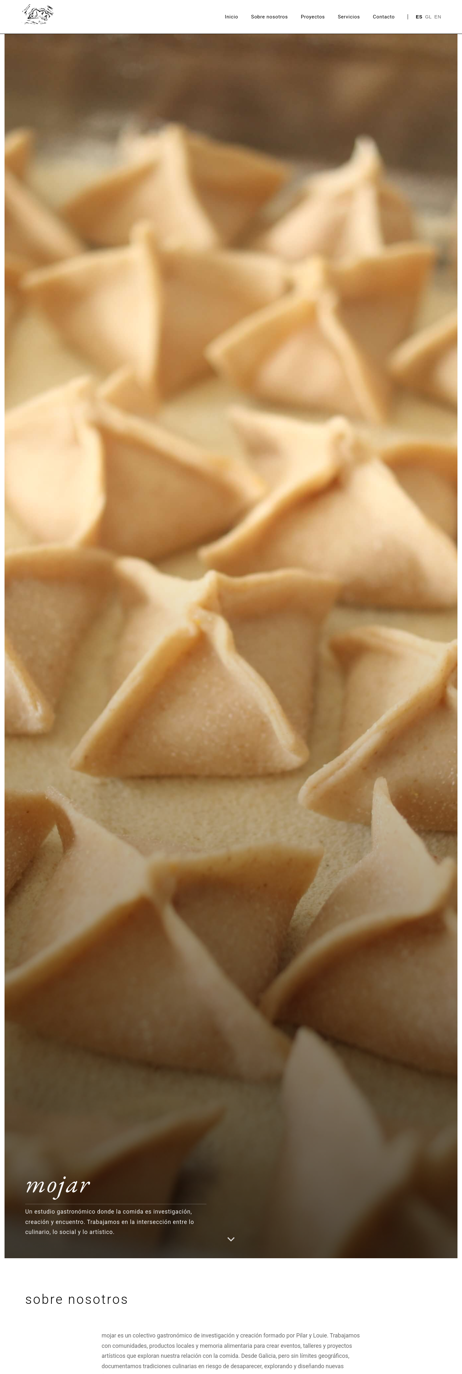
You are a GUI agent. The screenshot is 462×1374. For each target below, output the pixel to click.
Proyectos (313, 17)
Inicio (231, 17)
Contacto (384, 17)
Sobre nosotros (269, 17)
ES (419, 16)
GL (428, 16)
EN (437, 16)
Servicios (349, 17)
